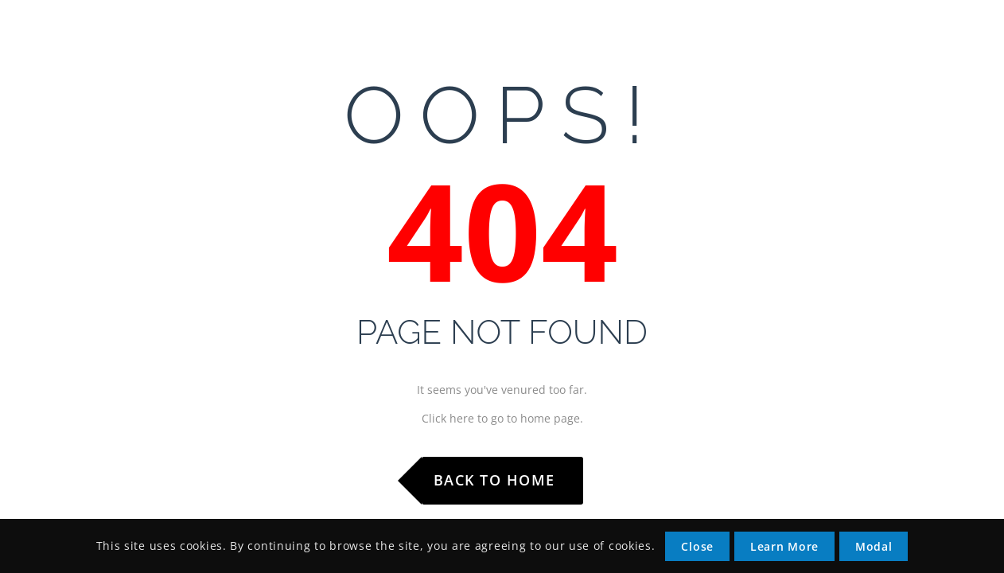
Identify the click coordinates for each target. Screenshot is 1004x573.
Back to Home (494, 479)
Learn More (784, 546)
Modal (874, 546)
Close (697, 546)
